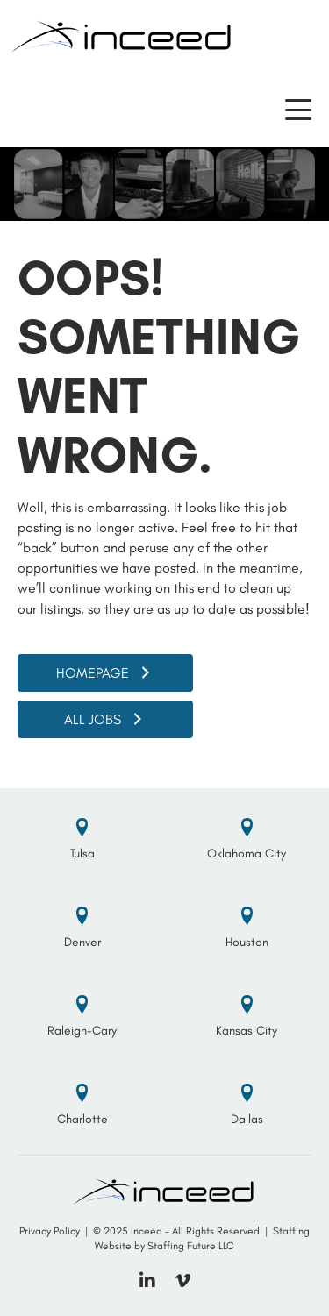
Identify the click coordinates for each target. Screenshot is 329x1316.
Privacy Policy (49, 1231)
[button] (298, 110)
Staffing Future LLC (190, 1246)
